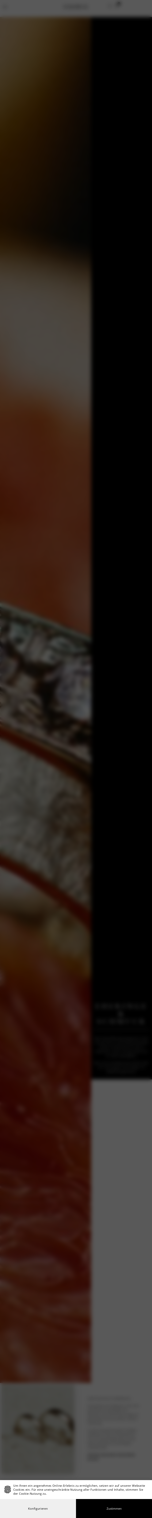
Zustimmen (114, 1508)
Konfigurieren (38, 1508)
